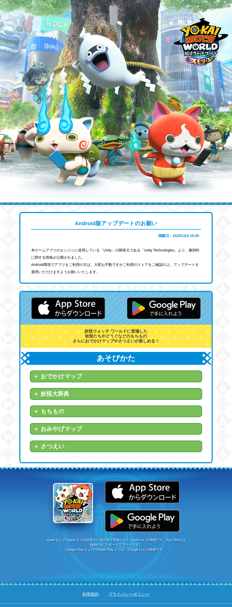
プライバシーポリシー (129, 594)
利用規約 (90, 594)
